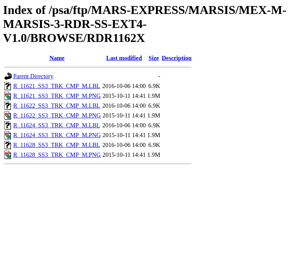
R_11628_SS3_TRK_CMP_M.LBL (56, 145)
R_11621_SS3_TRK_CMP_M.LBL (56, 86)
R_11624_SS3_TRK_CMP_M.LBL (56, 125)
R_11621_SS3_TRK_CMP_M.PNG (57, 96)
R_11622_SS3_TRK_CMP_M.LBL (56, 105)
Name (57, 58)
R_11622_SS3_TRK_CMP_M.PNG (57, 115)
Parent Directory (33, 76)
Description (176, 58)
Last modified (124, 58)
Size (153, 58)
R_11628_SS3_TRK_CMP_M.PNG (57, 154)
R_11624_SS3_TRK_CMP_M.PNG (57, 135)
